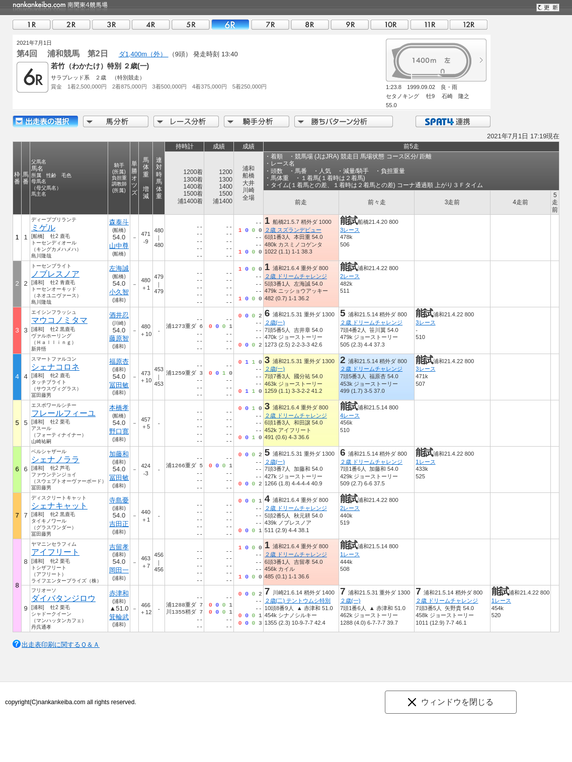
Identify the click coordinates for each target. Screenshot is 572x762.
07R (270, 24)
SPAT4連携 (453, 121)
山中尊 (119, 245)
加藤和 (119, 454)
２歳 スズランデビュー (293, 230)
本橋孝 (119, 407)
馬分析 (115, 121)
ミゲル (43, 227)
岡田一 (119, 570)
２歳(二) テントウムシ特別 (298, 601)
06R (230, 24)
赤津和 (119, 593)
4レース (350, 415)
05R (191, 24)
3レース (350, 230)
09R (350, 24)
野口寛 (119, 431)
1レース (425, 462)
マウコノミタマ (59, 320)
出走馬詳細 (45, 121)
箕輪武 (119, 617)
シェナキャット (59, 505)
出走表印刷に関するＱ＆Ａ (61, 644)
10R (389, 24)
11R (429, 24)
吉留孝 (119, 547)
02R (71, 24)
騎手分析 (256, 121)
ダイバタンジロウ (63, 598)
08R (310, 24)
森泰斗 (119, 222)
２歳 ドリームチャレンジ (296, 276)
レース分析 (186, 121)
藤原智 (119, 338)
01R (32, 24)
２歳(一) (275, 322)
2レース (350, 276)
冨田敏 (119, 385)
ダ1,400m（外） (144, 54)
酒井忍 (119, 315)
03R (111, 24)
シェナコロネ (55, 367)
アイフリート (55, 552)
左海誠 (119, 268)
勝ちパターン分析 (343, 121)
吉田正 (119, 524)
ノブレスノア (55, 274)
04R (151, 24)
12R (469, 24)
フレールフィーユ (63, 413)
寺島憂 (119, 500)
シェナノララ (55, 459)
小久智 (119, 292)
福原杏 (119, 361)
